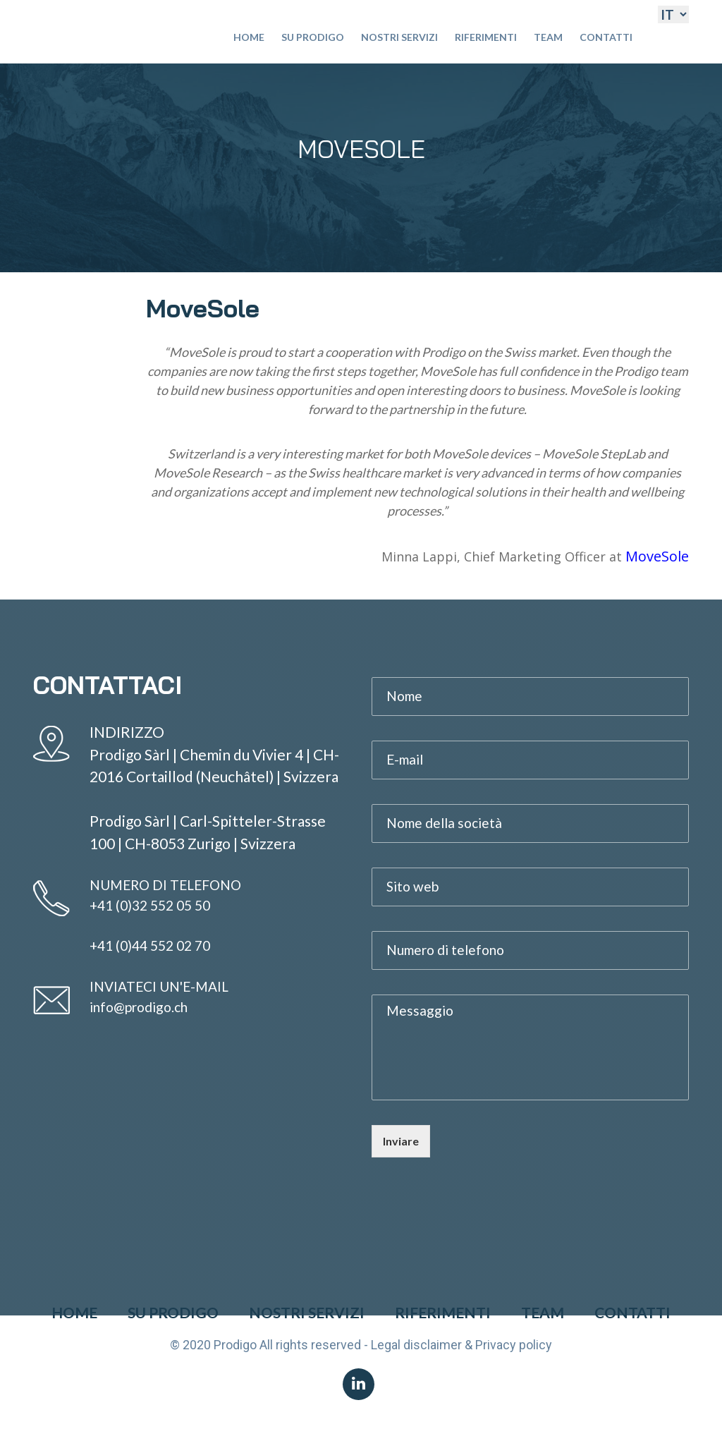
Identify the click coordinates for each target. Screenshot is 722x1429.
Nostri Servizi (399, 37)
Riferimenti (486, 37)
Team (548, 37)
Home (248, 37)
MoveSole (657, 556)
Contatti (606, 37)
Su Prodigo (312, 37)
